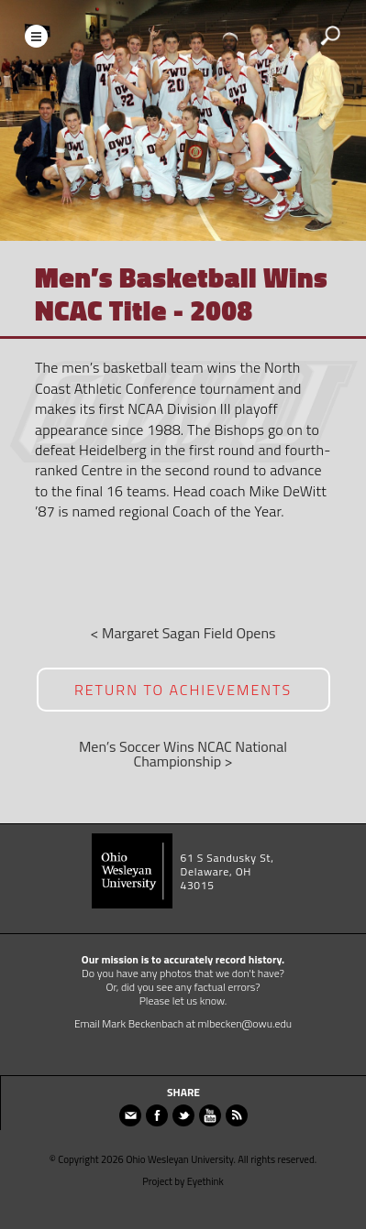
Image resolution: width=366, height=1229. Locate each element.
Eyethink (205, 1181)
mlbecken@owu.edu (245, 1023)
